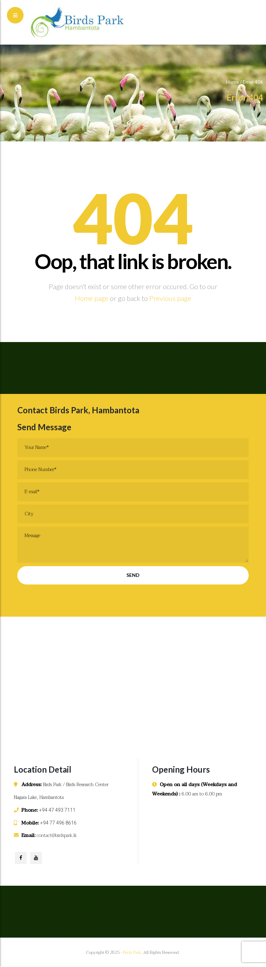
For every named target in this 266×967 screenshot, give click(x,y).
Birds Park (132, 952)
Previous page (170, 298)
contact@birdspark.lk (57, 835)
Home (232, 82)
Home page (91, 298)
